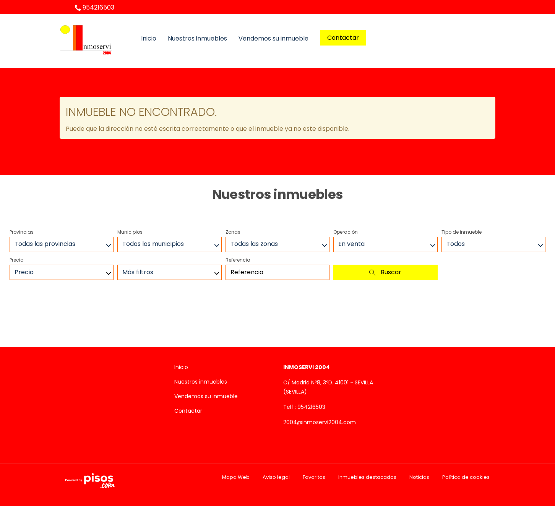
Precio (16, 260)
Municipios (130, 232)
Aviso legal (276, 477)
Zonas (233, 232)
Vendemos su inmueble (273, 38)
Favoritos (314, 477)
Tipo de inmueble (461, 232)
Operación (345, 232)
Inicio (148, 38)
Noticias (419, 477)
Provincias (22, 232)
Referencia (238, 260)
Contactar (343, 37)
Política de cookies (466, 477)
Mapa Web (236, 477)
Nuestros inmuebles (197, 38)
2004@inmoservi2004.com (319, 422)
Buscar (385, 272)
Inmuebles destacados (367, 477)
